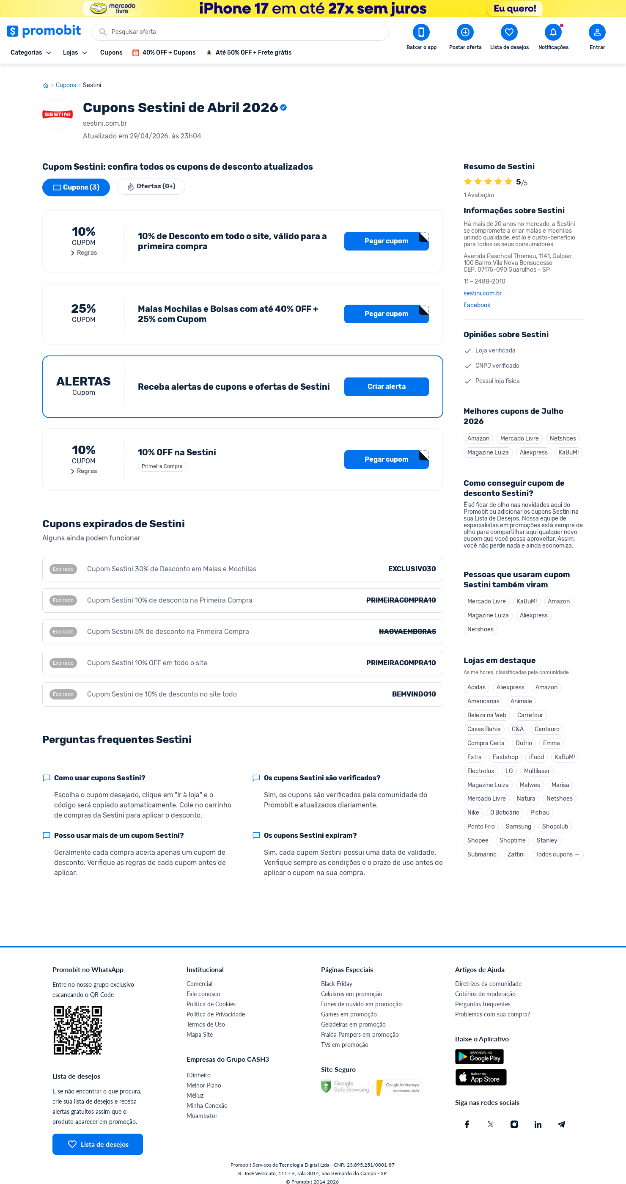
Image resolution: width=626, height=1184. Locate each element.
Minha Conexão (207, 1097)
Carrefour (530, 710)
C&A (518, 725)
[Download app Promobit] (421, 38)
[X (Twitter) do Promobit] (490, 1116)
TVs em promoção (344, 1036)
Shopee (478, 840)
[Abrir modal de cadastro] (597, 38)
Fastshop (505, 753)
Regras (83, 245)
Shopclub (555, 825)
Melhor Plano (204, 1077)
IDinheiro (199, 1067)
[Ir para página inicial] (49, 77)
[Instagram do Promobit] (514, 1116)
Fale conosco (203, 985)
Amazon (478, 430)
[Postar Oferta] (465, 38)
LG (509, 768)
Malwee (530, 782)
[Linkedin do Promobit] (538, 1116)
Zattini (516, 854)
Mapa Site (200, 1026)
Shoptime (513, 840)
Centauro (547, 725)
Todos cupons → (557, 854)
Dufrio (524, 739)
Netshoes (563, 430)
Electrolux (480, 768)
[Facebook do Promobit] (467, 1116)
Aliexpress (534, 445)
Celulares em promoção (351, 985)
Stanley (547, 840)
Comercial (199, 975)
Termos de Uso (206, 1016)
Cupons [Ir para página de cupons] (69, 77)
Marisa (560, 782)
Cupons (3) (76, 179)
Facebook (477, 297)
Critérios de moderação (485, 985)
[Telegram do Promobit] (562, 1116)
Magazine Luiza (488, 445)
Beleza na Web (486, 710)
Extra (474, 753)
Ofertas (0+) (152, 179)
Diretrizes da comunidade (488, 975)
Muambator (202, 1107)
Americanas (483, 696)
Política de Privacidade (216, 1006)
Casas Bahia (484, 725)
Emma (551, 739)
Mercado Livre (519, 430)
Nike (473, 811)
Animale (521, 696)
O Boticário (504, 811)
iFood (536, 753)
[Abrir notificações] (553, 38)
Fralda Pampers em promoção (360, 1026)
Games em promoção (349, 1006)
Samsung (518, 825)
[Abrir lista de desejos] (509, 38)
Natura (526, 797)
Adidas (476, 682)
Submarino (482, 854)
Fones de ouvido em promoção (361, 996)
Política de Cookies (211, 996)
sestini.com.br (483, 285)
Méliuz (195, 1087)
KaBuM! (569, 445)
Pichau (539, 811)
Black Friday (336, 975)
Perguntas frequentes (483, 996)
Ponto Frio (481, 825)
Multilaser (537, 768)
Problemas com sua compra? (492, 1006)
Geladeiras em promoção (353, 1016)
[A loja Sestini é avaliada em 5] (468, 174)
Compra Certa (486, 739)
